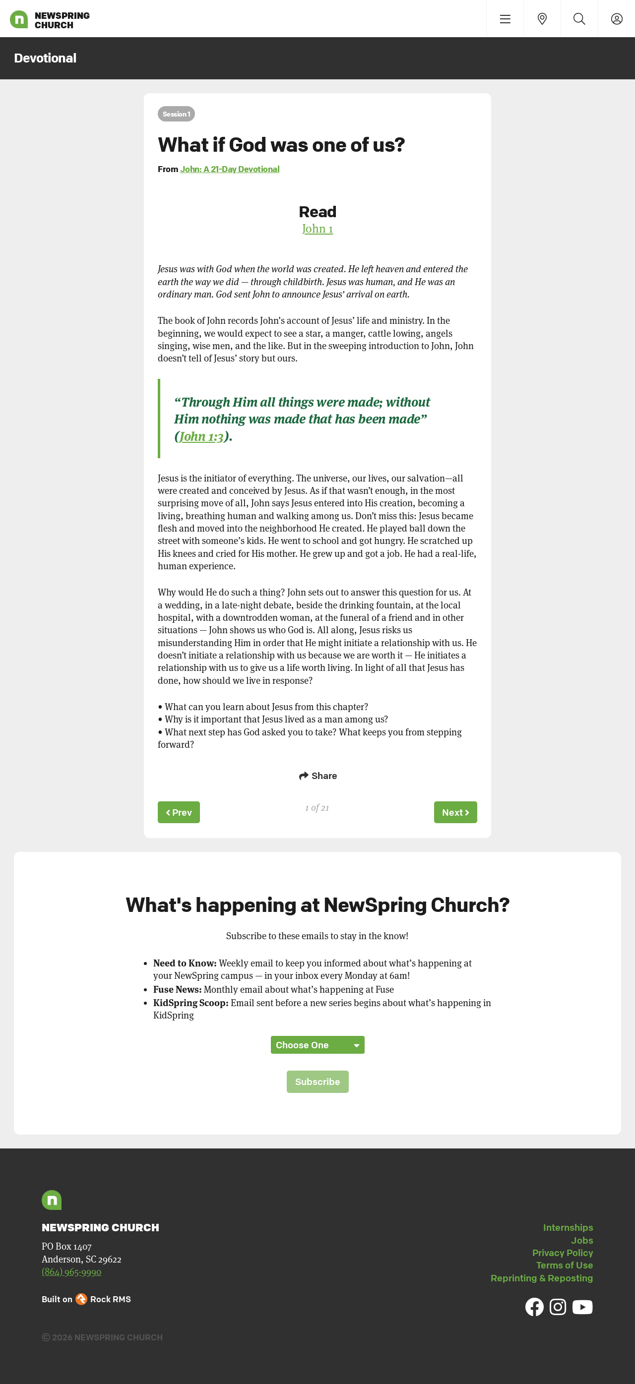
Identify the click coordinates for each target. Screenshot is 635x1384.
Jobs (582, 1238)
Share (317, 775)
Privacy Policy (562, 1251)
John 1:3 (202, 435)
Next (455, 811)
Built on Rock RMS (86, 1298)
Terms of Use (564, 1263)
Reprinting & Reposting (542, 1276)
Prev (179, 811)
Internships (568, 1225)
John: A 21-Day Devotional (230, 169)
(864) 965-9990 (71, 1270)
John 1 (317, 228)
